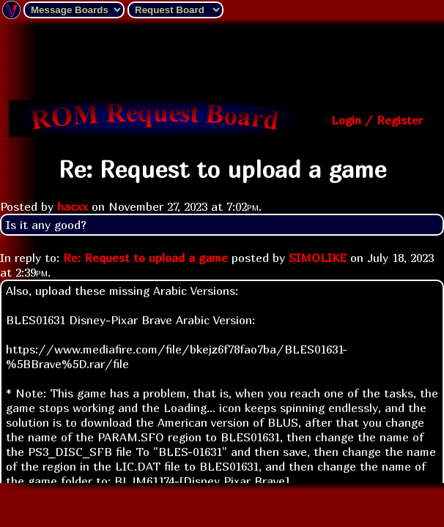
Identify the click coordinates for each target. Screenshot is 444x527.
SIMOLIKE (318, 257)
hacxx (72, 206)
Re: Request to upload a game (145, 257)
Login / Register (377, 120)
